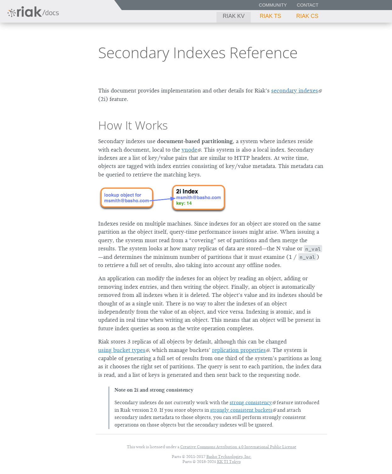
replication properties (239, 350)
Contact (307, 5)
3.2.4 (64, 52)
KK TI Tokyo (229, 461)
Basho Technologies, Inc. (228, 456)
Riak (27, 51)
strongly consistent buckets (241, 410)
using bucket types (121, 350)
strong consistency (251, 402)
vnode (189, 150)
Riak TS (270, 16)
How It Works (133, 125)
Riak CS (307, 16)
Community (273, 5)
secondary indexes (294, 90)
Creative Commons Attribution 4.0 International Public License (238, 446)
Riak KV (233, 16)
